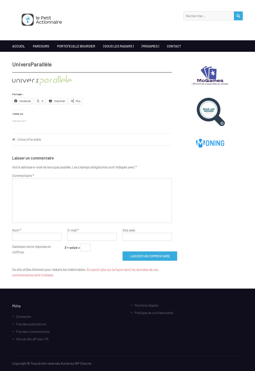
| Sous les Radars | (118, 46)
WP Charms (82, 363)
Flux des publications (31, 324)
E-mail (73, 230)
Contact (174, 46)
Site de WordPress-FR (32, 339)
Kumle (65, 363)
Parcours (41, 46)
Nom (16, 230)
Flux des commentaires (33, 331)
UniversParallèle (29, 139)
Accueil (18, 46)
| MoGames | (150, 46)
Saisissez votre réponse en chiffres (31, 249)
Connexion (23, 316)
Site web (129, 230)
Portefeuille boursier (76, 46)
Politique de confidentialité (153, 313)
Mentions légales (146, 305)
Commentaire (23, 175)
